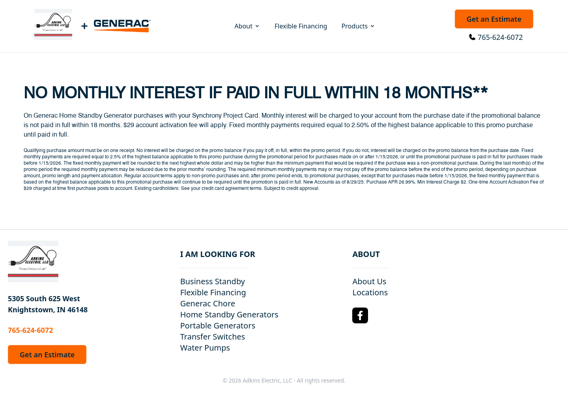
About (247, 26)
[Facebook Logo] (360, 315)
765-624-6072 (500, 37)
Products (359, 26)
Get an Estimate (494, 19)
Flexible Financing (301, 26)
